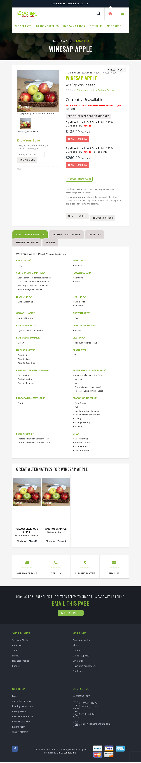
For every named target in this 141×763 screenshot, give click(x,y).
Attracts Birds (24, 359)
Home (55, 41)
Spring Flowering (82, 423)
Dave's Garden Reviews (84, 666)
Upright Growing (25, 318)
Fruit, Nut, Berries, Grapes (79, 73)
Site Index (78, 671)
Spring (78, 419)
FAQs (15, 696)
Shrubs (15, 656)
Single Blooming (25, 302)
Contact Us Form (81, 696)
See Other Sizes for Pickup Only (88, 116)
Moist (77, 383)
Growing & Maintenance (66, 235)
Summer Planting (26, 383)
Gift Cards (78, 661)
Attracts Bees (24, 355)
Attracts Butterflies (26, 363)
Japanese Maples (20, 661)
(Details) (70, 108)
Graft (20, 403)
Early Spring (80, 403)
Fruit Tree (79, 306)
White (77, 282)
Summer (78, 427)
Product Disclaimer (21, 722)
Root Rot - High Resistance (30, 290)
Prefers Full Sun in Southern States (34, 443)
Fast (76, 318)
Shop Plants (66, 41)
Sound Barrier (81, 447)
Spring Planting (25, 379)
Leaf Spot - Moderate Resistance (33, 282)
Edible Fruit (80, 302)
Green (78, 331)
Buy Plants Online (82, 640)
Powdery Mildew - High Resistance (34, 286)
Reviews (50, 243)
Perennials (17, 646)
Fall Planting (23, 376)
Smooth (78, 266)
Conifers (16, 666)
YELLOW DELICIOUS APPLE (26, 531)
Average (78, 379)
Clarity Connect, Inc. (67, 753)
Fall (76, 407)
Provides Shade (82, 443)
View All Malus (101, 73)
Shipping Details (20, 732)
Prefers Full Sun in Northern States (34, 439)
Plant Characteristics (30, 235)
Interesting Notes (27, 243)
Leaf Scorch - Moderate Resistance (34, 278)
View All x (116, 73)
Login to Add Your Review (102, 90)
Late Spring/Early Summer (87, 411)
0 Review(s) (83, 90)
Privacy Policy (19, 711)
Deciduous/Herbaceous (86, 343)
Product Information (22, 717)
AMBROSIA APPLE (56, 529)
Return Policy (18, 727)
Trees (15, 651)
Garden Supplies (81, 656)
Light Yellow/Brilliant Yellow (30, 331)
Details (87, 125)
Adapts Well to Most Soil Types (89, 376)
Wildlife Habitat (82, 451)
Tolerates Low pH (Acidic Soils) (89, 391)
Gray (20, 266)
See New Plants (20, 640)
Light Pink (79, 278)
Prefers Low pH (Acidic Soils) (88, 387)
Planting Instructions (22, 706)
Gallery (76, 651)
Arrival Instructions (21, 701)
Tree (77, 355)
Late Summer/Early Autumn (87, 415)
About (76, 646)
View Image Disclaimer (27, 131)
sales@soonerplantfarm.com (95, 724)
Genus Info (94, 235)
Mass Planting (81, 439)
